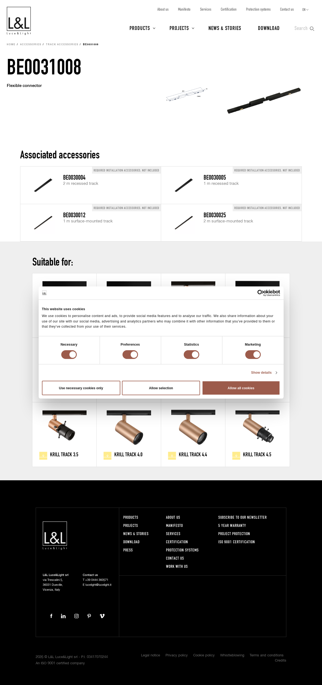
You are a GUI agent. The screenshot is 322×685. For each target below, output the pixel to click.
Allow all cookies (241, 388)
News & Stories (224, 28)
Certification (229, 9)
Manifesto (184, 9)
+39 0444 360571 (96, 579)
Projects (179, 28)
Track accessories (62, 45)
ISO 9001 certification (236, 542)
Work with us (177, 566)
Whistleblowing (232, 655)
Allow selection (161, 388)
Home (11, 45)
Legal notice (150, 655)
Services (205, 9)
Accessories (30, 45)
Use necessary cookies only (81, 388)
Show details (261, 373)
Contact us (287, 9)
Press (128, 550)
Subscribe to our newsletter (242, 517)
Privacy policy (176, 655)
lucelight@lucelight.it (98, 584)
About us (162, 9)
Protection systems (258, 9)
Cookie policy (204, 655)
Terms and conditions (267, 655)
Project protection (234, 534)
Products (140, 28)
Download (269, 28)
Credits (280, 660)
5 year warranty (232, 525)
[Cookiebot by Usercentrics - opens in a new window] (256, 292)
